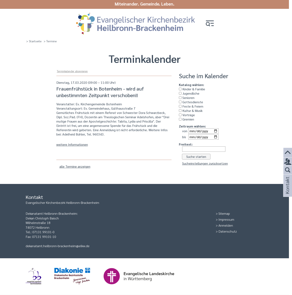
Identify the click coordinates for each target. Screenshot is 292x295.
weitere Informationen (72, 144)
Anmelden (225, 225)
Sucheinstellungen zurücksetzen (205, 163)
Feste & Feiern (191, 106)
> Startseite (34, 41)
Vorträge (187, 114)
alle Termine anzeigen (74, 166)
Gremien (186, 119)
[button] (213, 23)
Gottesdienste (191, 102)
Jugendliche (189, 93)
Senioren (186, 97)
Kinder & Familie (192, 89)
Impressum (226, 219)
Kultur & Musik (191, 110)
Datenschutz (227, 231)
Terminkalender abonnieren (72, 71)
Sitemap (224, 213)
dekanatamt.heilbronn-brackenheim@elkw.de (58, 245)
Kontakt (287, 191)
